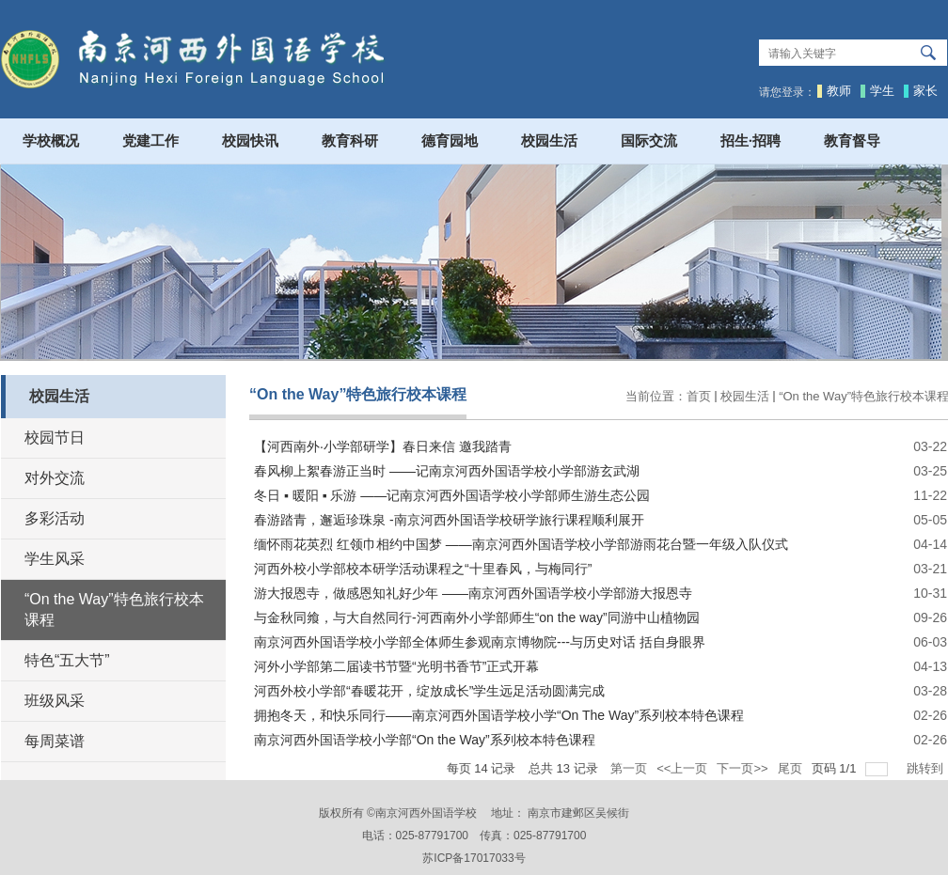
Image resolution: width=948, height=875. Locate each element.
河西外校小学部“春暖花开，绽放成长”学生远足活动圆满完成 (429, 690)
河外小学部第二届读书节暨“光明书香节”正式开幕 (396, 666)
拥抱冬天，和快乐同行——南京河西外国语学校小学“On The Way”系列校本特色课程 (499, 715)
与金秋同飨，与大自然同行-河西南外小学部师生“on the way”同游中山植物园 (477, 617)
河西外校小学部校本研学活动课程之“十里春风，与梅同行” (423, 568)
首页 (699, 396)
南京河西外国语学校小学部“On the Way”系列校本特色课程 (424, 739)
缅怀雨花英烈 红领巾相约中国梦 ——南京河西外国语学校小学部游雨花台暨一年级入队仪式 (521, 544)
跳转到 (927, 768)
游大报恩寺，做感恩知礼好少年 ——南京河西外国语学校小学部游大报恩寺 (473, 593)
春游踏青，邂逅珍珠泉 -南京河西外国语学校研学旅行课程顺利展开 (449, 519)
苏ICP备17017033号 (473, 858)
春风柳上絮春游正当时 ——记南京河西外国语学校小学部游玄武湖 (447, 470)
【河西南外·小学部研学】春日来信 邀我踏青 (383, 446)
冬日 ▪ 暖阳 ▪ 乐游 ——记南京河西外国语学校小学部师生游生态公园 (452, 495)
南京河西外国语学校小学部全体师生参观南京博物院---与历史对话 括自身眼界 (479, 641)
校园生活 (744, 396)
